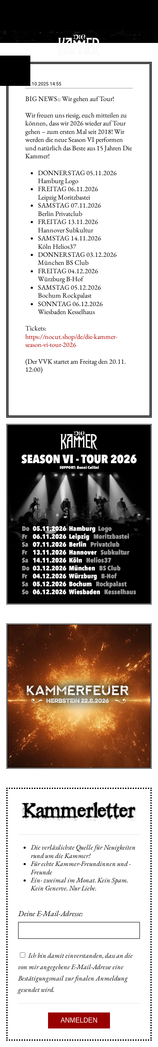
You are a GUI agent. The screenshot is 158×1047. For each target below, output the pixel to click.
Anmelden (79, 1020)
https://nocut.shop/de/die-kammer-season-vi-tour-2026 (71, 340)
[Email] (79, 930)
